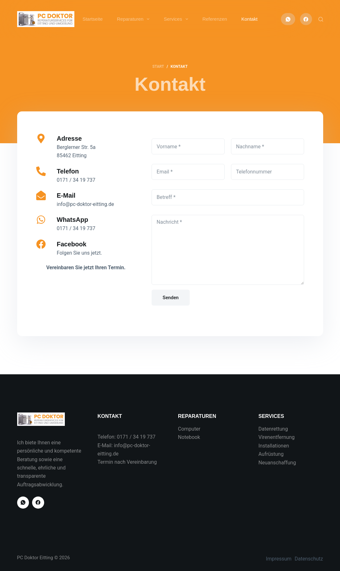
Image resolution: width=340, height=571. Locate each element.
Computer (189, 429)
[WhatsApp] (288, 19)
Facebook (71, 244)
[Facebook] (306, 19)
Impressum (279, 559)
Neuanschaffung (277, 463)
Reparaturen (134, 19)
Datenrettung (273, 429)
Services (177, 19)
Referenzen (214, 19)
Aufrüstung (270, 454)
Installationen (273, 446)
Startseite (93, 19)
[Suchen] (320, 19)
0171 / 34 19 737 (136, 437)
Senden (171, 297)
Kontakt (249, 19)
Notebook (189, 437)
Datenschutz (309, 559)
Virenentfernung (276, 437)
